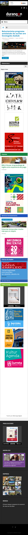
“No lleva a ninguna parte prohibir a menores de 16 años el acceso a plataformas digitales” (14, 463)
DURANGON (11, 38)
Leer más (5, 58)
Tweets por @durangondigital (14, 416)
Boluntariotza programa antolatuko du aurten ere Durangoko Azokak (14, 33)
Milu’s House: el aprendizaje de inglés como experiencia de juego (14, 166)
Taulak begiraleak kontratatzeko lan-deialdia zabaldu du (10, 272)
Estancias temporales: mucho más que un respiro (12, 230)
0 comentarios (6, 39)
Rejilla (3, 28)
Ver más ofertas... (6, 281)
